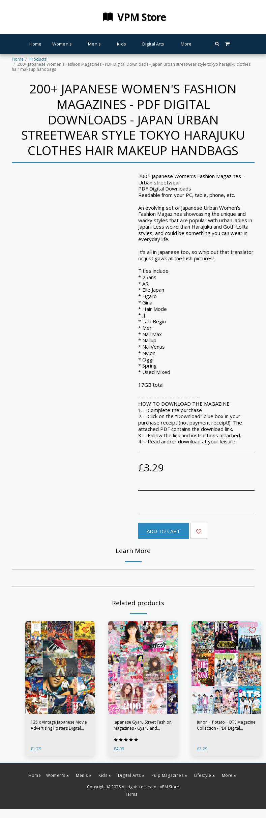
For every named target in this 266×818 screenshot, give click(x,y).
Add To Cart (163, 531)
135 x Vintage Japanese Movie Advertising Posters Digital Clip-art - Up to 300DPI (59, 725)
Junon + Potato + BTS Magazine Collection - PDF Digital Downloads (226, 725)
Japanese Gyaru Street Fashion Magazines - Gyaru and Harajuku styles (143, 725)
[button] (217, 43)
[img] (226, 667)
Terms (131, 794)
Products (38, 59)
